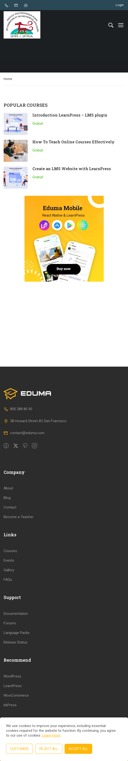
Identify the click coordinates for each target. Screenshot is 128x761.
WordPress (12, 685)
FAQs (8, 588)
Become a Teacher (18, 526)
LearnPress (13, 694)
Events (9, 569)
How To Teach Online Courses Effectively (73, 142)
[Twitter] (15, 454)
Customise (19, 749)
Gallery (9, 578)
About (8, 497)
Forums (10, 632)
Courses (10, 559)
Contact (10, 516)
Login (120, 5)
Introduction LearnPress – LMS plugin (69, 115)
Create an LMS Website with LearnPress (71, 169)
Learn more (51, 735)
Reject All (48, 749)
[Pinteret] (25, 454)
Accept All (78, 749)
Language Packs (17, 641)
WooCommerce (16, 704)
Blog (7, 506)
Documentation (16, 622)
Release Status (15, 651)
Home (8, 79)
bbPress (10, 713)
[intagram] (34, 454)
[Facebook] (6, 454)
